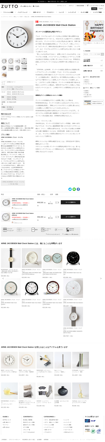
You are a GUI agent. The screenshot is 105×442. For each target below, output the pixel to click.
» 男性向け (86, 82)
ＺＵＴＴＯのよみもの (29, 432)
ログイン (71, 5)
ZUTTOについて (61, 5)
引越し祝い (27, 16)
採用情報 (46, 439)
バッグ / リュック (22, 12)
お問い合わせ (93, 70)
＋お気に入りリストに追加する (20, 204)
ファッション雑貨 (8, 12)
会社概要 (39, 439)
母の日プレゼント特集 (29, 422)
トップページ (4, 16)
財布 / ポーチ (37, 12)
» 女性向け (86, 80)
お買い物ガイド (93, 65)
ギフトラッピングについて (53, 234)
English (101, 8)
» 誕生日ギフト (87, 96)
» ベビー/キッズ (87, 84)
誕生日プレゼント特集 (29, 424)
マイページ (5, 424)
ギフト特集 (26, 427)
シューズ (61, 12)
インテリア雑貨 (97, 12)
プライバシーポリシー (14, 439)
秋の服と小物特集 (27, 419)
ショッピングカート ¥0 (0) (96, 5)
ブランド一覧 (26, 429)
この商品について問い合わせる (71, 234)
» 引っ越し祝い (87, 94)
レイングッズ (72, 12)
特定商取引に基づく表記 (28, 439)
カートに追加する (70, 202)
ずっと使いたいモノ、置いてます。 (30, 6)
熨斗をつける (18, 208)
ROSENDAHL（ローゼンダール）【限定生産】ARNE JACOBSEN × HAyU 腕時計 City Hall (9, 271)
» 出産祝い (86, 92)
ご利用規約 (4, 439)
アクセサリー (50, 12)
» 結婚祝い (86, 90)
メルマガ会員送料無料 (93, 60)
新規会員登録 (80, 5)
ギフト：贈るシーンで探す (16, 16)
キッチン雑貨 (84, 12)
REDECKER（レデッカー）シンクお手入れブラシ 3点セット (44, 372)
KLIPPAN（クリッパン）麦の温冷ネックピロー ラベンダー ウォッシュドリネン (27, 402)
